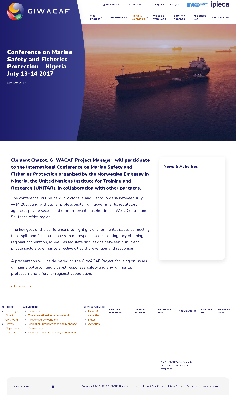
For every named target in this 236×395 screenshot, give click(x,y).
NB (218, 386)
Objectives (12, 328)
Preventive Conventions (43, 320)
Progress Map (199, 17)
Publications (220, 17)
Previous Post (21, 286)
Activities (94, 324)
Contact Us (134, 4)
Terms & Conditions (153, 386)
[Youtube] (53, 386)
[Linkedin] (39, 386)
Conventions (117, 17)
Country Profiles (179, 17)
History (9, 324)
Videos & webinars (159, 17)
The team (11, 333)
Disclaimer (192, 386)
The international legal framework (49, 315)
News (92, 320)
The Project (96, 17)
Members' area (112, 4)
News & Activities (140, 17)
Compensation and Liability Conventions (52, 333)
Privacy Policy (175, 386)
